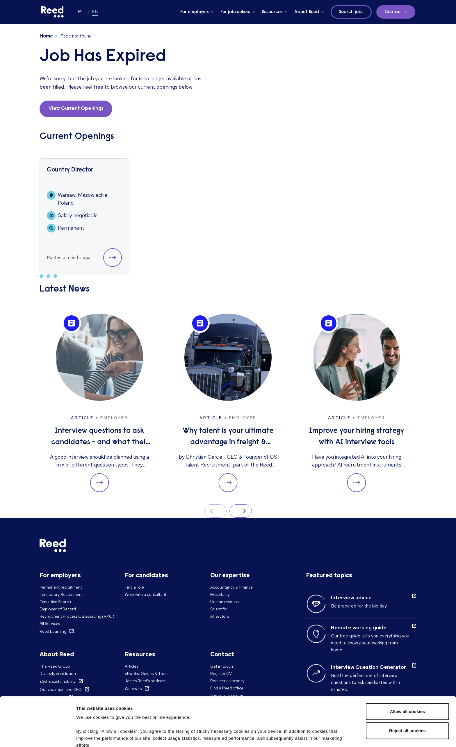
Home (46, 36)
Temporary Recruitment (61, 594)
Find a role (134, 587)
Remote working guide (358, 627)
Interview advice (351, 597)
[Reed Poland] (52, 12)
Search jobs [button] (351, 12)
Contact (393, 12)
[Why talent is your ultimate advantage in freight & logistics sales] (228, 403)
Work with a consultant (145, 594)
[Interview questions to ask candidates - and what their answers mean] (99, 403)
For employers (194, 12)
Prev (215, 511)
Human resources (226, 601)
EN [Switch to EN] (95, 11)
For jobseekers (235, 12)
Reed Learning (53, 631)
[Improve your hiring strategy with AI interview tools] (356, 403)
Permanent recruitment (61, 587)
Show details (89, 735)
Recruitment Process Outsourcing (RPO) (77, 616)
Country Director (70, 170)
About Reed (306, 12)
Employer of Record (58, 609)
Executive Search (55, 601)
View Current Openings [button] (76, 108)
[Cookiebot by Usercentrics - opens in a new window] (37, 735)
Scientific (218, 609)
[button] (112, 257)
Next (241, 511)
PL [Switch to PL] (81, 11)
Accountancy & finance (231, 587)
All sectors (219, 616)
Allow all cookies (407, 665)
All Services (50, 623)
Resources (272, 12)
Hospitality (220, 594)
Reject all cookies (407, 684)
